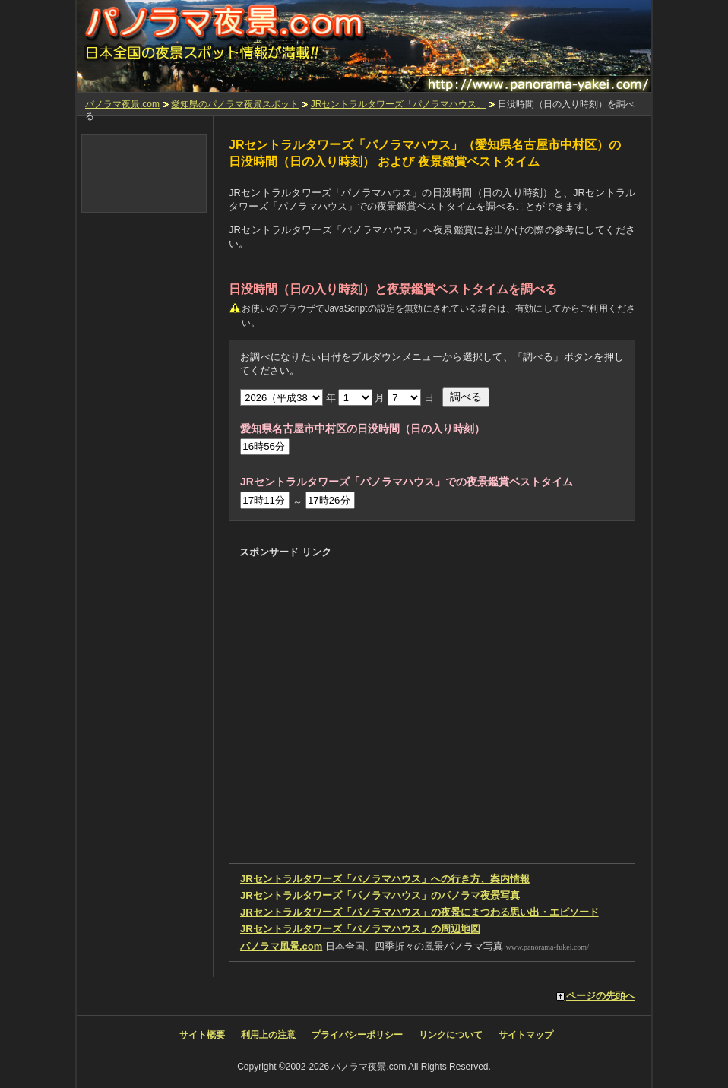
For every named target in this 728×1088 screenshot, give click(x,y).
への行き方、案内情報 (385, 878)
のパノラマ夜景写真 (380, 895)
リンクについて (451, 1034)
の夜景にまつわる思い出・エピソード (419, 912)
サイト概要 (202, 1034)
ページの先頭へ (600, 995)
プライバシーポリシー (357, 1034)
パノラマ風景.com (281, 946)
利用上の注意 (268, 1034)
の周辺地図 (360, 929)
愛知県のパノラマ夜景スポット (235, 104)
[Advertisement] (415, 592)
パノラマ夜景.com (122, 104)
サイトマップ (526, 1034)
